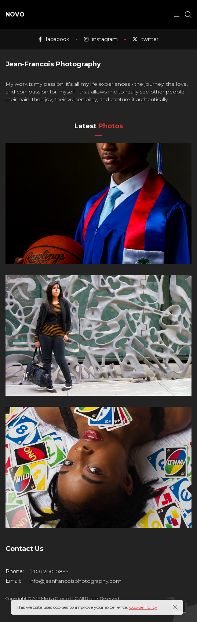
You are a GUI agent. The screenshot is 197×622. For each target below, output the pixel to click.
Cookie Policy (143, 607)
